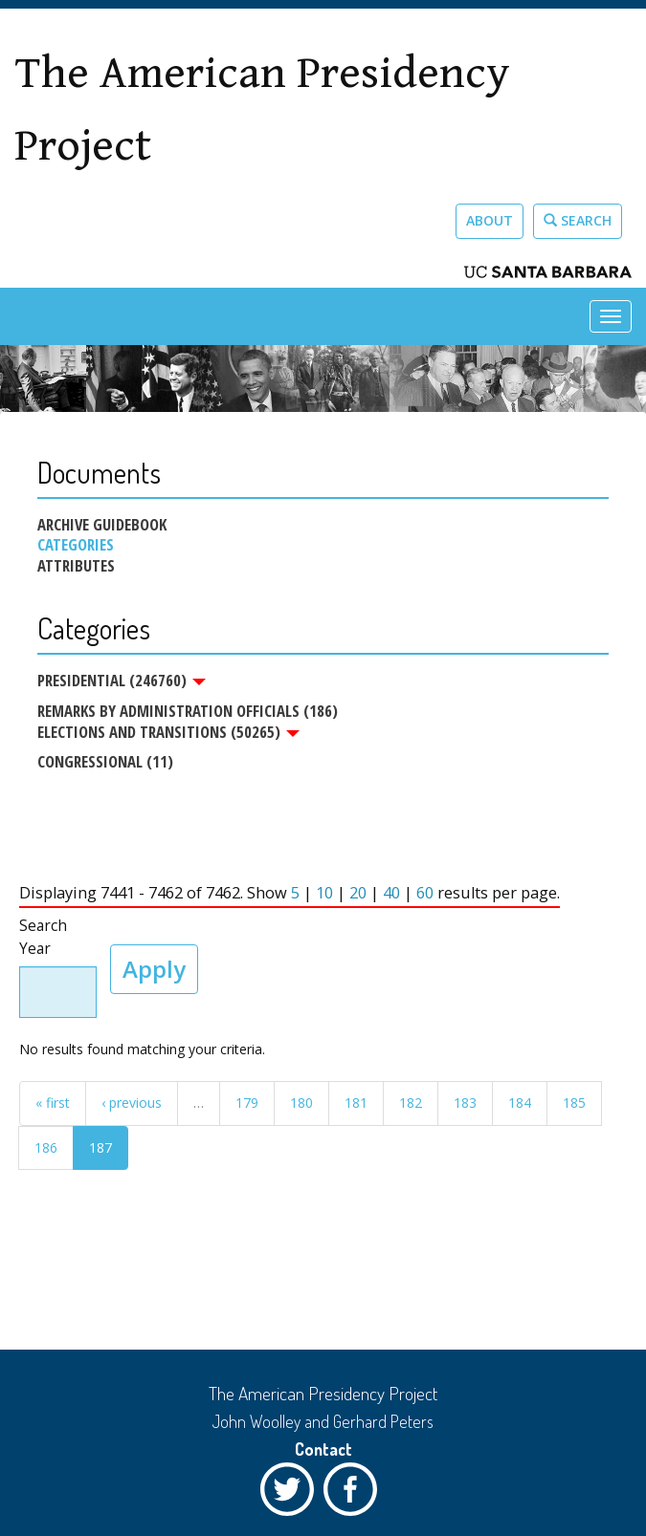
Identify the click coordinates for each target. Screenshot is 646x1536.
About (489, 220)
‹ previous (131, 1102)
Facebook (355, 1493)
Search (578, 220)
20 (358, 892)
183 (465, 1102)
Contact (323, 1449)
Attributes (76, 565)
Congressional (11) (105, 761)
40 (391, 892)
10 (324, 892)
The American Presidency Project (262, 109)
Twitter (291, 1493)
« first (52, 1102)
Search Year (43, 938)
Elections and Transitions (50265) (168, 732)
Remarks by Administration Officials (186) (187, 711)
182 (410, 1102)
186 (45, 1147)
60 (425, 892)
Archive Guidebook (102, 524)
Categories (75, 544)
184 (519, 1102)
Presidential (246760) (121, 680)
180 (301, 1102)
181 (356, 1102)
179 (246, 1102)
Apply (154, 968)
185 (574, 1102)
